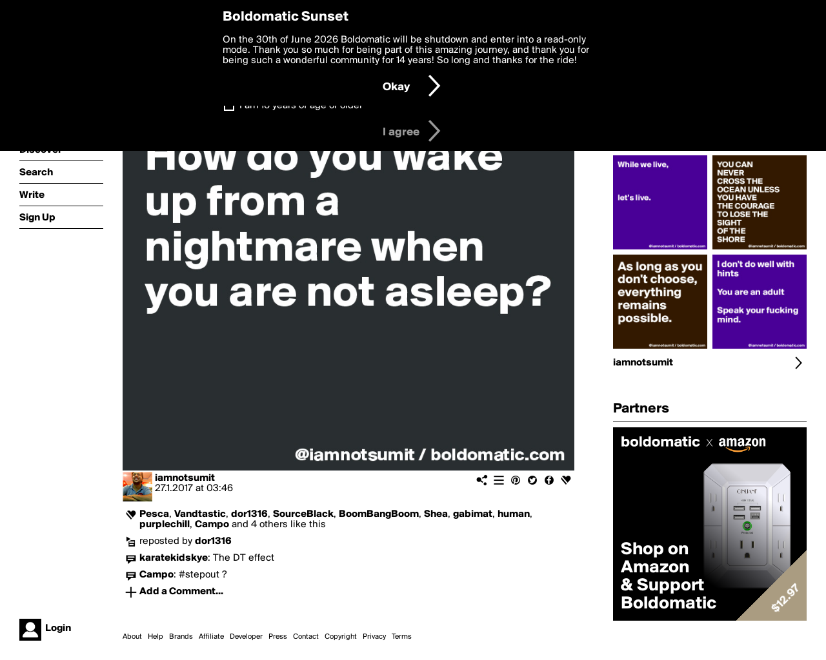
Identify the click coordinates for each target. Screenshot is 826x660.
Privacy (374, 637)
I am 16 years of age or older (301, 106)
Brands (181, 637)
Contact (306, 637)
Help (155, 637)
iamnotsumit (185, 478)
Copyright (341, 637)
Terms (402, 637)
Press (277, 637)
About (132, 637)
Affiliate (211, 637)
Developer (246, 637)
